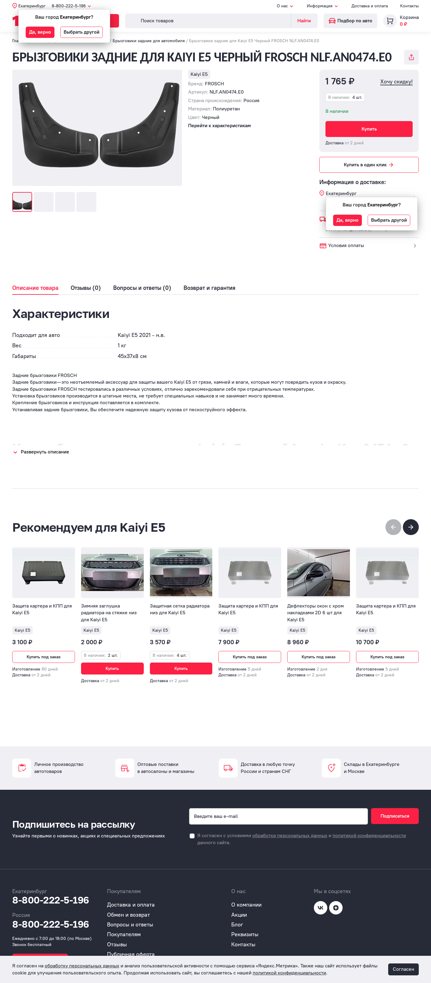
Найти (304, 21)
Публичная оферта (131, 954)
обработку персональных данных (82, 966)
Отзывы (117, 944)
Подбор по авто (350, 21)
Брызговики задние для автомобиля (149, 40)
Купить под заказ (44, 657)
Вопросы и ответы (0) (142, 288)
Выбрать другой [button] (81, 32)
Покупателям (124, 934)
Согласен (403, 969)
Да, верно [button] (40, 32)
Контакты (409, 6)
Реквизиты (244, 934)
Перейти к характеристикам (219, 125)
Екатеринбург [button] (32, 6)
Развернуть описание (45, 452)
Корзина (409, 17)
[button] (411, 527)
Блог (237, 924)
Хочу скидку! (396, 82)
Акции (239, 914)
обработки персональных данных (289, 835)
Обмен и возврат (128, 914)
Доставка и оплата (369, 6)
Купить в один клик (369, 165)
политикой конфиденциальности (369, 835)
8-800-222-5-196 (50, 900)
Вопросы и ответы (130, 924)
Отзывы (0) (86, 288)
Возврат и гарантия (210, 288)
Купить (369, 129)
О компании (246, 904)
